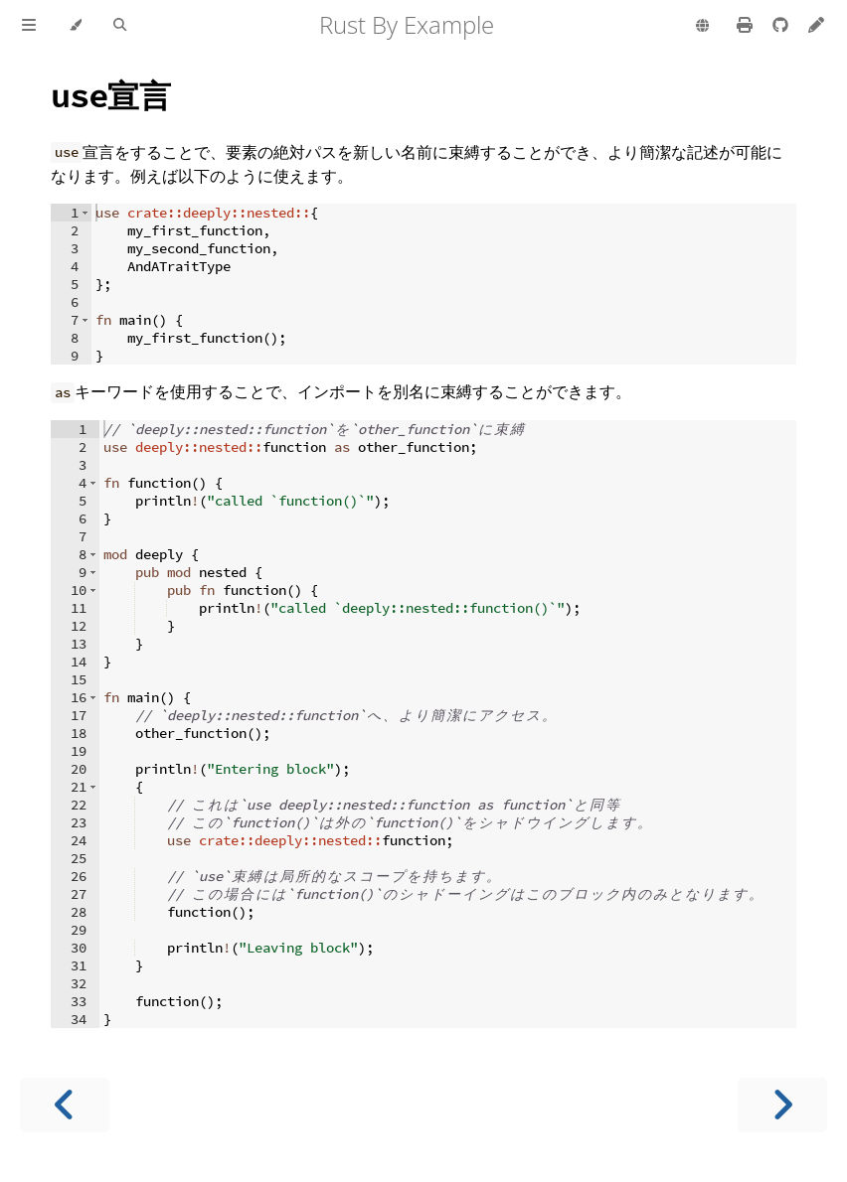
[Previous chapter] (64, 1105)
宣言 (111, 95)
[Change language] (702, 27)
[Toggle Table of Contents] (29, 26)
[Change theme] (75, 26)
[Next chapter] (782, 1105)
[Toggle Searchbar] (119, 26)
